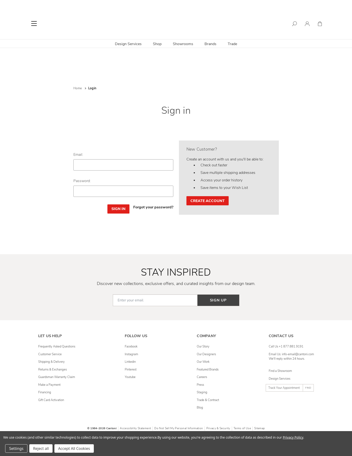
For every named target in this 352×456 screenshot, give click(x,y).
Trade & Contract (208, 400)
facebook (131, 346)
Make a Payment (49, 385)
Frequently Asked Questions (56, 346)
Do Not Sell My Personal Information (178, 428)
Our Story (203, 346)
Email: (78, 154)
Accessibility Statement (135, 428)
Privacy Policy (293, 437)
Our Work (203, 362)
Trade (232, 44)
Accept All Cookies (74, 448)
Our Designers (206, 354)
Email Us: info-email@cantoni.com (291, 354)
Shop (157, 44)
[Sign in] (307, 24)
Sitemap (259, 428)
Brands (210, 44)
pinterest (130, 369)
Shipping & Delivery (51, 362)
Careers (202, 377)
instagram (131, 354)
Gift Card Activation (51, 400)
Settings (16, 448)
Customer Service (50, 354)
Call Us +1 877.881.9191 (286, 346)
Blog (200, 407)
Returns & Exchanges (52, 369)
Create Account (207, 200)
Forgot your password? (153, 207)
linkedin (130, 362)
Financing (44, 392)
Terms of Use (242, 428)
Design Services (128, 44)
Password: (82, 180)
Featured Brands (208, 369)
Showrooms (183, 44)
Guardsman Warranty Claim (56, 377)
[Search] (294, 24)
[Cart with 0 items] (320, 24)
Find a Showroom (280, 371)
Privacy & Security (218, 428)
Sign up (218, 300)
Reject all (41, 448)
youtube (130, 377)
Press (200, 385)
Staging (202, 392)
